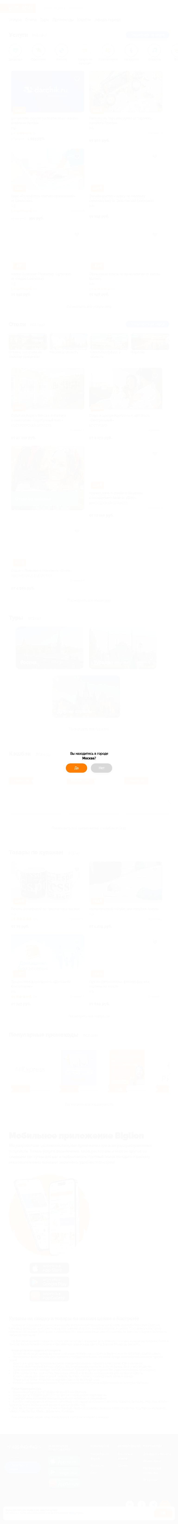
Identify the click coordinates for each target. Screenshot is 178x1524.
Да (76, 768)
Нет (102, 768)
